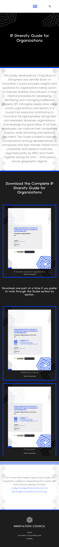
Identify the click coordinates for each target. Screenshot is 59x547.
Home (29, 532)
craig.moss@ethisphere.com (28, 488)
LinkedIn (29, 539)
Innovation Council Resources (29, 535)
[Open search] (49, 6)
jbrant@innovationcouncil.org (29, 491)
